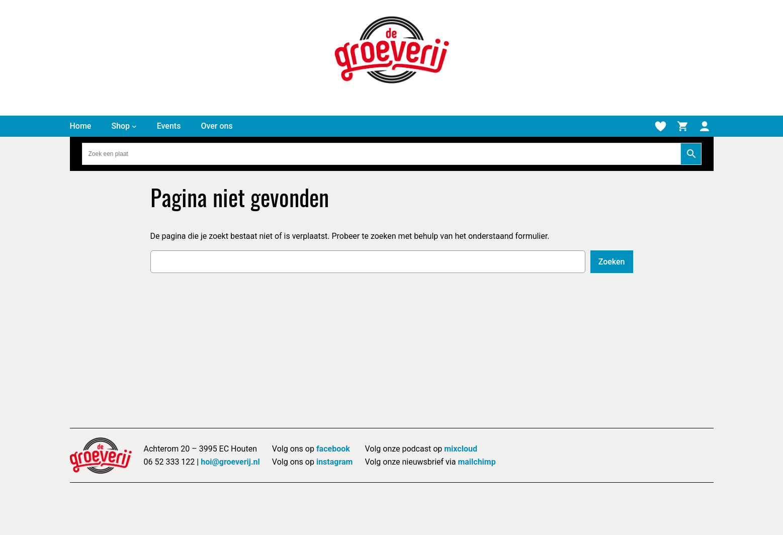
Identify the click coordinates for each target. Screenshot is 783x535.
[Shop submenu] (134, 126)
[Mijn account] (704, 126)
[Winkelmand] (682, 126)
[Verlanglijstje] (660, 126)
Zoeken (611, 261)
